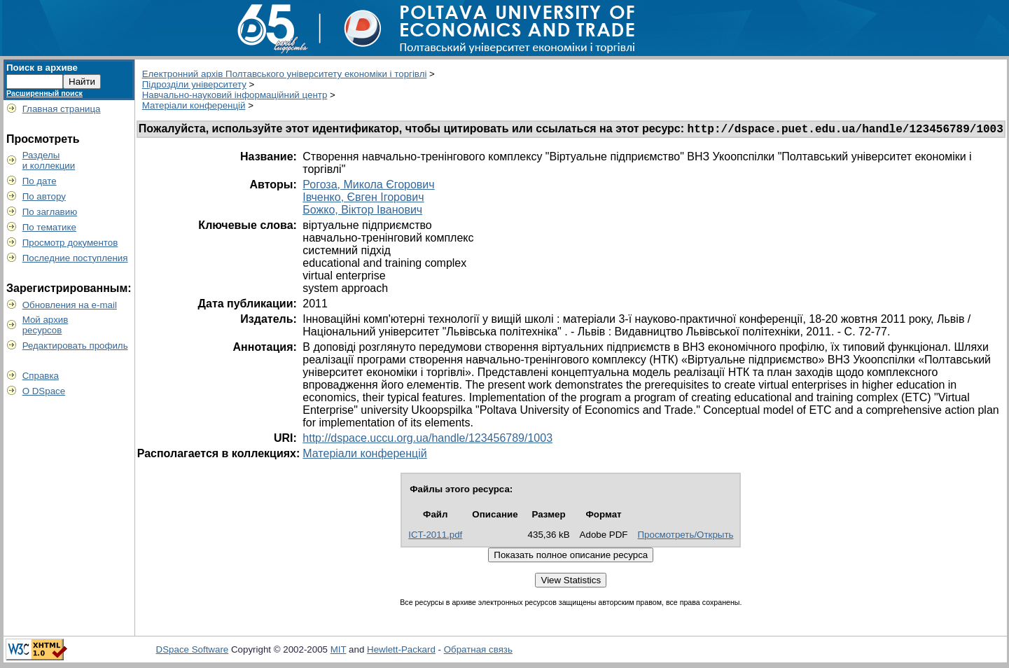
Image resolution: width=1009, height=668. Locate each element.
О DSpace (44, 391)
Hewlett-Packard (401, 651)
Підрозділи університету (194, 84)
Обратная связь (478, 651)
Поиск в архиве (42, 67)
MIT (338, 651)
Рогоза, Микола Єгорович (368, 187)
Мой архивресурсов (45, 324)
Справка (40, 375)
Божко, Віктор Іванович (362, 212)
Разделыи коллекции (49, 160)
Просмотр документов (70, 242)
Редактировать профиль (75, 345)
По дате (39, 181)
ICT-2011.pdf (435, 536)
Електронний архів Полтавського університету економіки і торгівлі (284, 74)
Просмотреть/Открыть (686, 536)
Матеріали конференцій (194, 105)
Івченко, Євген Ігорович (363, 199)
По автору (44, 196)
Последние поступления (75, 258)
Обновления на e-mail (69, 305)
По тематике (49, 227)
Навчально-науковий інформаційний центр (235, 95)
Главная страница (61, 109)
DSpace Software (192, 651)
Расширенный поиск (44, 93)
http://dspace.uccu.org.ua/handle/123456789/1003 (427, 440)
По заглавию (50, 212)
